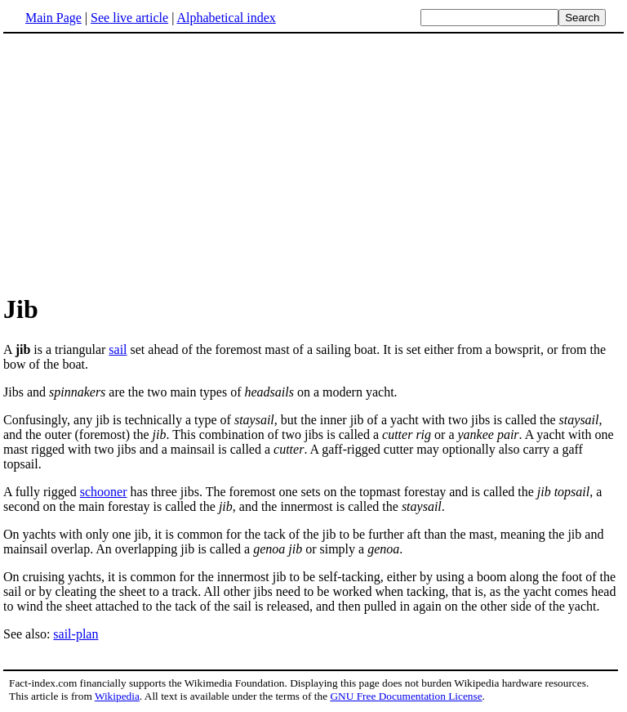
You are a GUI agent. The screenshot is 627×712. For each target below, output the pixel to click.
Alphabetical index (225, 18)
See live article (129, 18)
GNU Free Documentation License (406, 696)
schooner (103, 492)
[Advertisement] (313, 162)
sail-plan (75, 634)
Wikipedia (117, 696)
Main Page (53, 18)
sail (118, 349)
